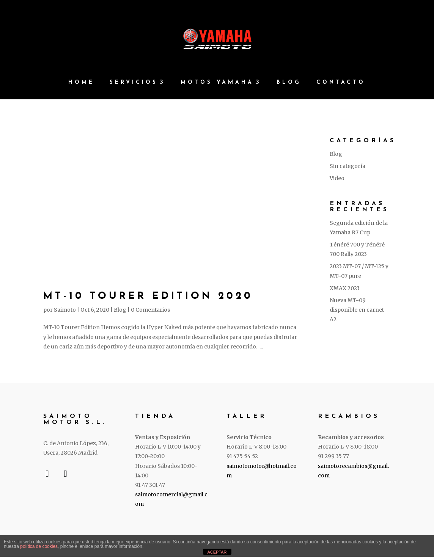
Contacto (340, 82)
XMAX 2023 (345, 288)
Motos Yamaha (217, 82)
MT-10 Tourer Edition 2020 (148, 296)
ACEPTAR (216, 552)
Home (81, 82)
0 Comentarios (150, 309)
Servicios (134, 82)
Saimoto (65, 309)
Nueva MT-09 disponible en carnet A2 (357, 310)
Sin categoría (347, 166)
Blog (289, 82)
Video (337, 178)
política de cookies (39, 546)
